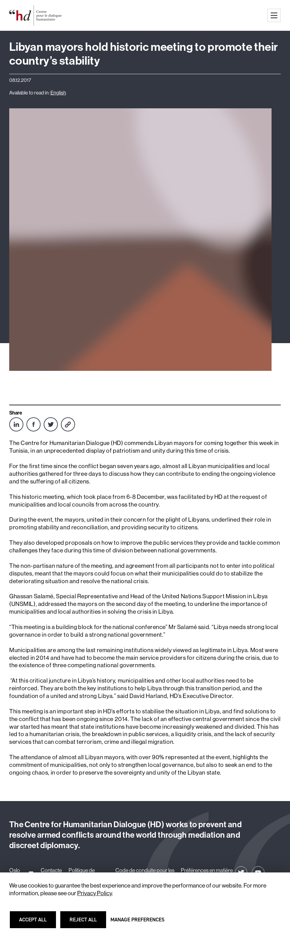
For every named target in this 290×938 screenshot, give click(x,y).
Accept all (37, 922)
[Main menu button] (274, 15)
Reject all (87, 922)
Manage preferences (137, 922)
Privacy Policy (94, 893)
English (58, 93)
